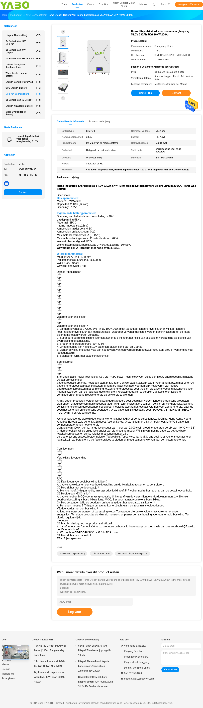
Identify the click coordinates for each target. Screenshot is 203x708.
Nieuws (5, 664)
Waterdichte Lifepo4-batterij (23, 74)
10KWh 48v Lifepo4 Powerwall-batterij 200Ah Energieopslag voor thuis (50, 650)
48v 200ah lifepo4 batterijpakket (132, 553)
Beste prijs (145, 93)
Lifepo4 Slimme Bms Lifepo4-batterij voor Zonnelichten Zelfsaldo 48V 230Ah (93, 666)
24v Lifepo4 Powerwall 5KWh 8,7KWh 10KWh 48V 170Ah (49, 663)
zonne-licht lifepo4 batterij (72, 553)
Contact (23, 192)
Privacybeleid (8, 678)
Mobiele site (8, 673)
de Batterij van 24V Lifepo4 (23, 51)
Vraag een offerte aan (189, 4)
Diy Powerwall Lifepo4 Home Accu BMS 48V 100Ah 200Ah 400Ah (49, 677)
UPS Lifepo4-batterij (23, 88)
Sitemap (6, 669)
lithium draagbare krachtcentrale (23, 66)
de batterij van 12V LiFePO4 (23, 42)
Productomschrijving (99, 121)
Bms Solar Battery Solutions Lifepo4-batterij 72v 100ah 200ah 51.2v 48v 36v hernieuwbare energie (95, 682)
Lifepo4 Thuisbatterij (23, 35)
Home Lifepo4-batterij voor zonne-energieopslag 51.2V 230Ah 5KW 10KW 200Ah (27, 139)
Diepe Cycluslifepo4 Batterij (23, 113)
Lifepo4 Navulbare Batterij (23, 106)
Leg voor (74, 612)
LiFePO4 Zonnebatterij (23, 94)
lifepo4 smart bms (101, 553)
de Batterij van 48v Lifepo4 (23, 58)
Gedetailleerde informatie (70, 121)
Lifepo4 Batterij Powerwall (23, 82)
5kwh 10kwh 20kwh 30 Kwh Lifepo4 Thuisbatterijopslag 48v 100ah (94, 650)
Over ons (6, 659)
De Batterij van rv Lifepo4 (23, 100)
